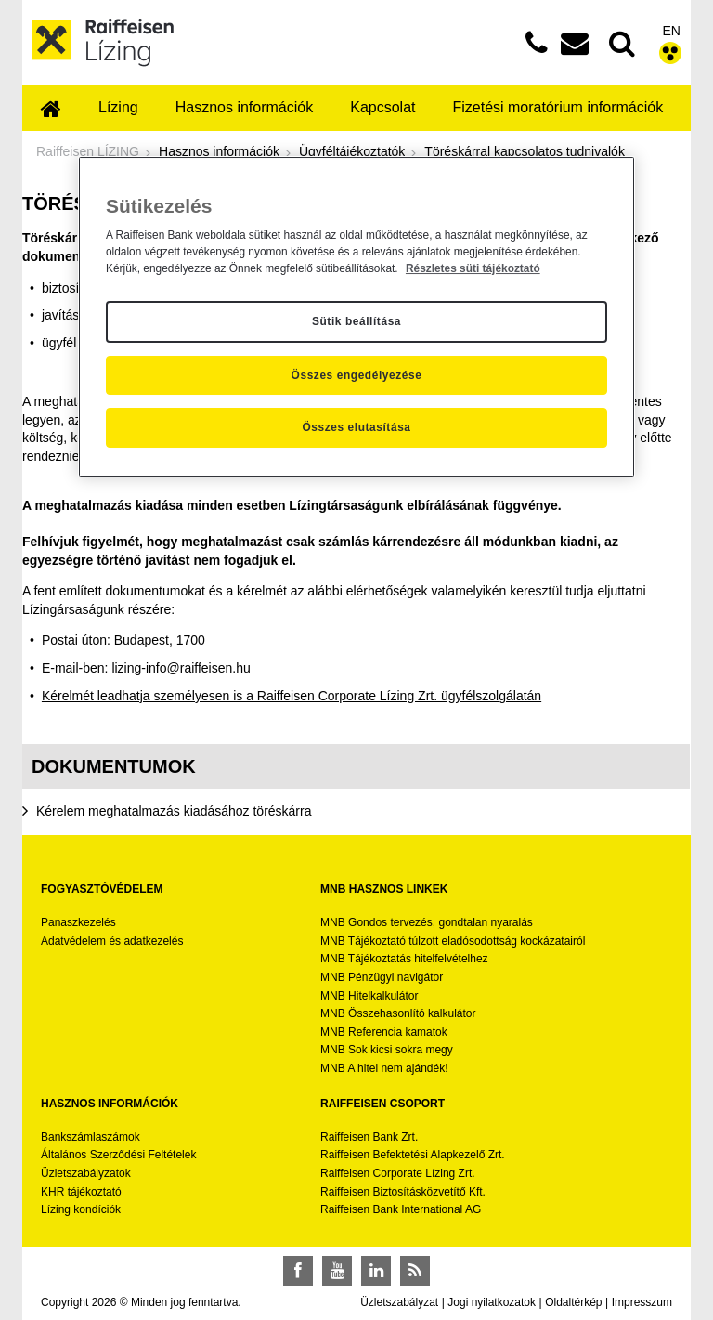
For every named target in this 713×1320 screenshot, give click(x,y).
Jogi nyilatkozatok (491, 1302)
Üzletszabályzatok (86, 1173)
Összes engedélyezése (357, 375)
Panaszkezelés (78, 922)
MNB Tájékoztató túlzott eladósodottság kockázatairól (452, 941)
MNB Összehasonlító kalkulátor (397, 1013)
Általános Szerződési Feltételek (118, 1154)
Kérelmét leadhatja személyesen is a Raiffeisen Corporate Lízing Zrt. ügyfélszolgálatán (291, 695)
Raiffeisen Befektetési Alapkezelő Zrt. (412, 1154)
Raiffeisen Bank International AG (400, 1209)
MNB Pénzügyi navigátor (381, 977)
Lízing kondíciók (81, 1209)
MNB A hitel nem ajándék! (383, 1068)
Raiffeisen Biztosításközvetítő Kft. (403, 1191)
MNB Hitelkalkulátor (369, 995)
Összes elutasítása (356, 427)
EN (672, 30)
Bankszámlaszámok (90, 1137)
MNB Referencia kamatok (383, 1032)
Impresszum (642, 1302)
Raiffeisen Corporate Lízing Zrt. (397, 1173)
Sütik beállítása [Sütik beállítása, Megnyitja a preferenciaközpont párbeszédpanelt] (356, 321)
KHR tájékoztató (81, 1191)
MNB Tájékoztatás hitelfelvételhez (404, 958)
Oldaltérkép (573, 1302)
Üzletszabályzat (399, 1302)
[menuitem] (51, 110)
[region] (356, 316)
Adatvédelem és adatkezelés (112, 941)
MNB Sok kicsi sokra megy (386, 1049)
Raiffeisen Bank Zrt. (369, 1137)
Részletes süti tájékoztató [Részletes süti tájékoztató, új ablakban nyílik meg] (473, 268)
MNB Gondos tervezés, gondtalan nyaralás (426, 922)
